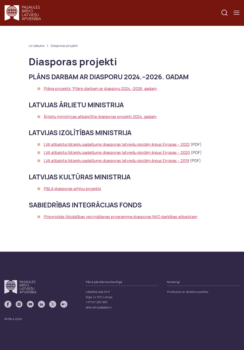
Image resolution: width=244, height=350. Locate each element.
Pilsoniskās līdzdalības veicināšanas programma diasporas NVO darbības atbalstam (120, 216)
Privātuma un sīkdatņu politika (187, 292)
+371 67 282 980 (97, 302)
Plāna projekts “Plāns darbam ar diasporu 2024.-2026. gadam (100, 88)
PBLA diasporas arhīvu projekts (72, 188)
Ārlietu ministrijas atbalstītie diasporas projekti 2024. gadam (100, 116)
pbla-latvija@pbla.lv (99, 307)
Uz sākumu (37, 46)
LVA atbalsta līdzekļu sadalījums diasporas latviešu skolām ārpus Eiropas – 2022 (117, 144)
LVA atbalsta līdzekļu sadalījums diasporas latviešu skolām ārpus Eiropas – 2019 (116, 160)
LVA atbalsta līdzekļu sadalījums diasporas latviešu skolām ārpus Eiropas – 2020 (117, 152)
